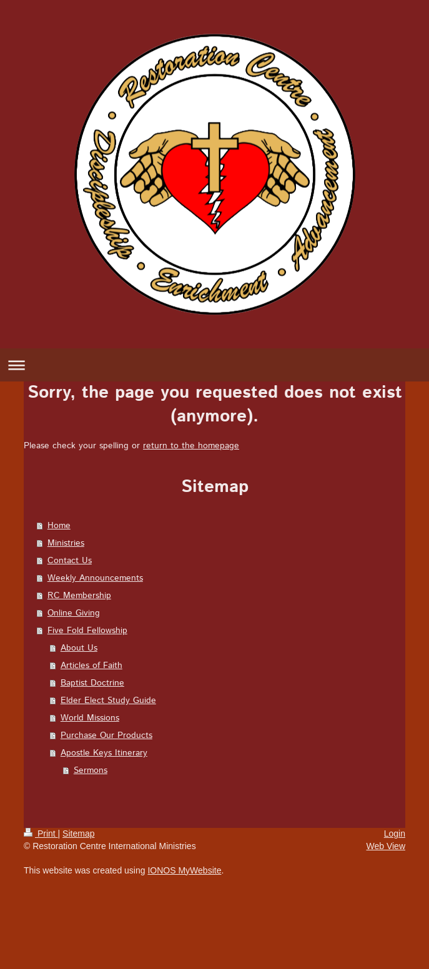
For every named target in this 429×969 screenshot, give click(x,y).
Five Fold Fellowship (87, 630)
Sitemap (78, 834)
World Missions (90, 718)
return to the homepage (191, 446)
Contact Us (69, 560)
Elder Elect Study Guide (108, 700)
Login (394, 834)
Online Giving (73, 613)
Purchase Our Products (106, 735)
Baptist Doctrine (92, 683)
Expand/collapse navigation (214, 365)
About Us (79, 648)
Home (59, 525)
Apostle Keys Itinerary (104, 753)
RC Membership (79, 595)
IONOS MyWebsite (184, 870)
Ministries (65, 543)
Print (41, 834)
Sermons (90, 770)
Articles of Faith (91, 665)
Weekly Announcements (95, 578)
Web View (385, 846)
